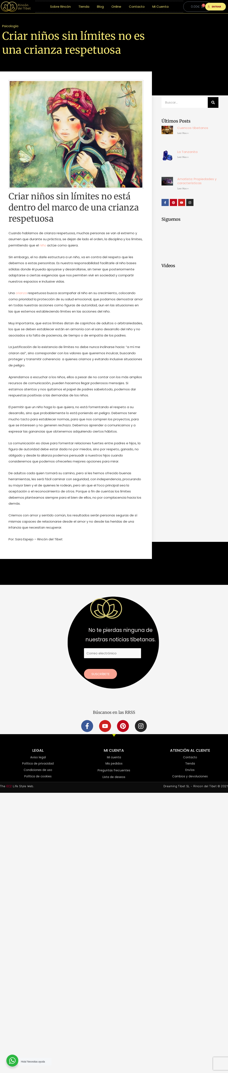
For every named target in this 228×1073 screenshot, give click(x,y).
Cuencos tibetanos (192, 128)
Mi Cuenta (160, 6)
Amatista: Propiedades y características (196, 181)
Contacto (137, 6)
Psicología (10, 26)
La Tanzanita (187, 152)
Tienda (83, 6)
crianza (21, 293)
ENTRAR (214, 6)
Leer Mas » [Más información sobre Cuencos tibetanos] (183, 133)
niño (43, 245)
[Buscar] (213, 102)
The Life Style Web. (17, 787)
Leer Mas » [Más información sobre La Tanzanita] (183, 157)
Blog (100, 6)
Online (116, 6)
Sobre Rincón (60, 6)
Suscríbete (100, 674)
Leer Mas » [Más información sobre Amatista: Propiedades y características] (183, 188)
